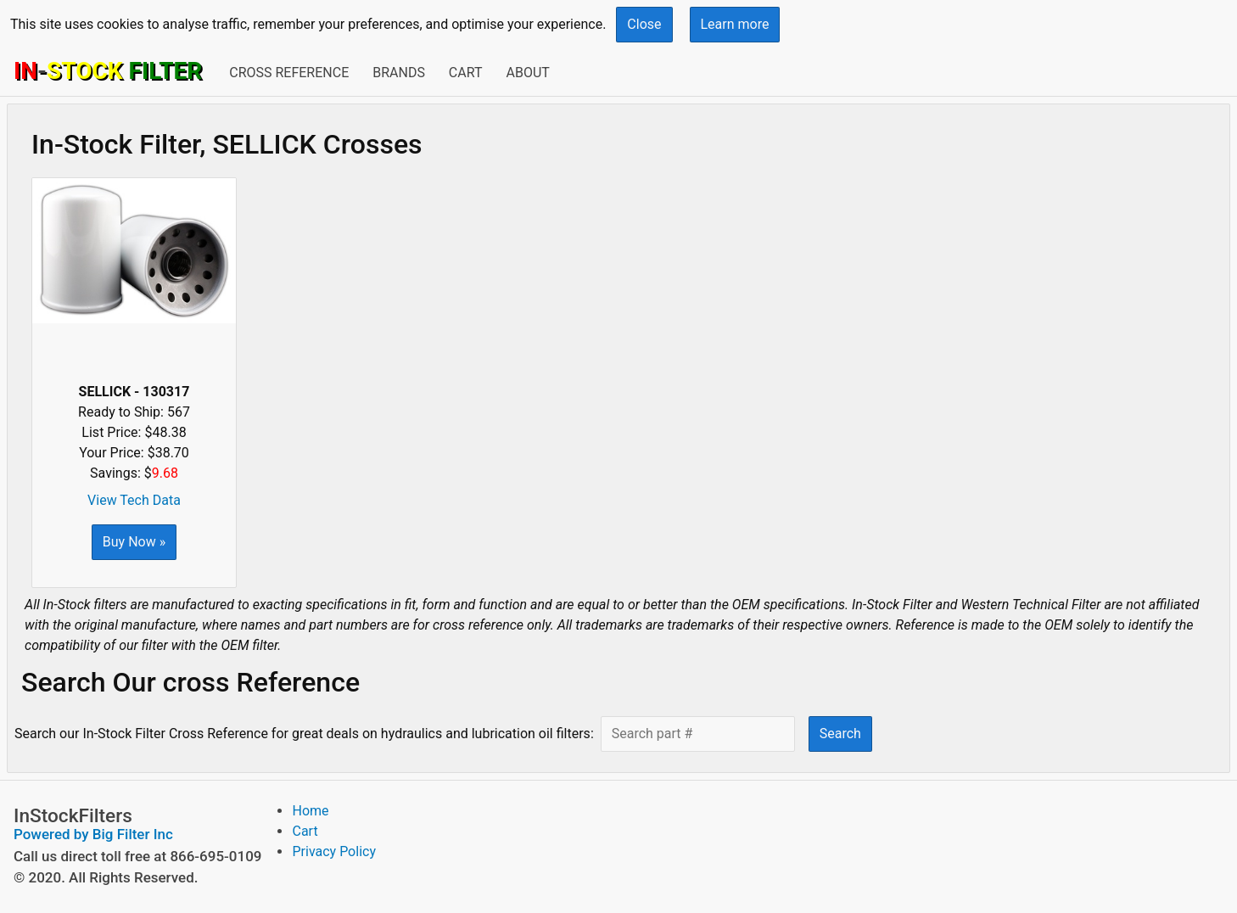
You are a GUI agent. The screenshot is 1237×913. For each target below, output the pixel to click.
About (527, 72)
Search (840, 733)
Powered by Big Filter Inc (93, 834)
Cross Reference (289, 72)
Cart (466, 72)
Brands (398, 72)
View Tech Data (134, 500)
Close (644, 24)
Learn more (735, 24)
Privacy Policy (334, 851)
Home (310, 811)
